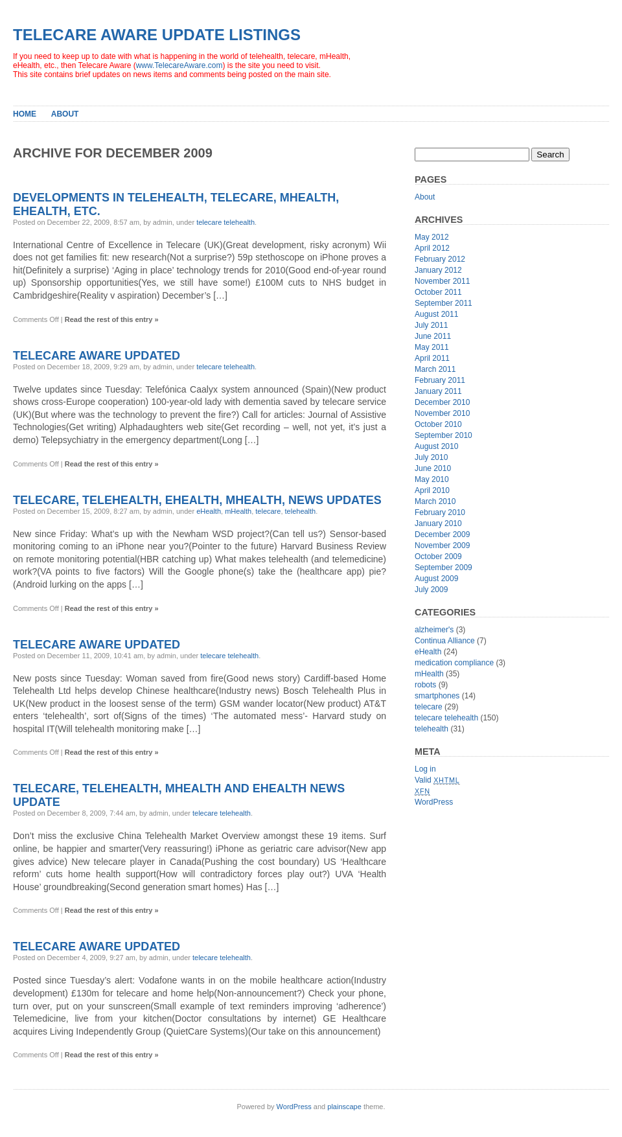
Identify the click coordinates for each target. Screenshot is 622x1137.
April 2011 (432, 358)
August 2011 (436, 314)
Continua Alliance (445, 640)
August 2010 (436, 446)
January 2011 (438, 391)
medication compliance (454, 662)
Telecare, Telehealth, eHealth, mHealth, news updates (197, 500)
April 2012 (432, 248)
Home (24, 114)
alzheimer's (434, 629)
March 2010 (435, 501)
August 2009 (436, 578)
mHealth (238, 511)
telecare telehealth (225, 222)
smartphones (437, 695)
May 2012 (432, 237)
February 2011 (440, 380)
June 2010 (433, 468)
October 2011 (438, 292)
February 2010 (440, 512)
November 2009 (442, 545)
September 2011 (443, 303)
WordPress (434, 802)
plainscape (344, 1106)
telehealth (300, 511)
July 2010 (431, 457)
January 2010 (438, 523)
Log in (425, 769)
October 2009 (438, 556)
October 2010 (438, 424)
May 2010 (432, 479)
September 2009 (443, 567)
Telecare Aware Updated (96, 355)
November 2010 (442, 413)
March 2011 (435, 369)
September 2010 (443, 435)
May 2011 (432, 347)
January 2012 (438, 270)
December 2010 (442, 402)
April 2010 (432, 490)
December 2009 (442, 534)
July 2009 (431, 589)
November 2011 (442, 281)
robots (425, 684)
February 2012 (440, 259)
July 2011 (431, 325)
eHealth (208, 511)
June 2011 (433, 336)
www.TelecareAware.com (179, 65)
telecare (268, 511)
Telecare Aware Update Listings (157, 34)
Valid (437, 780)
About (65, 114)
